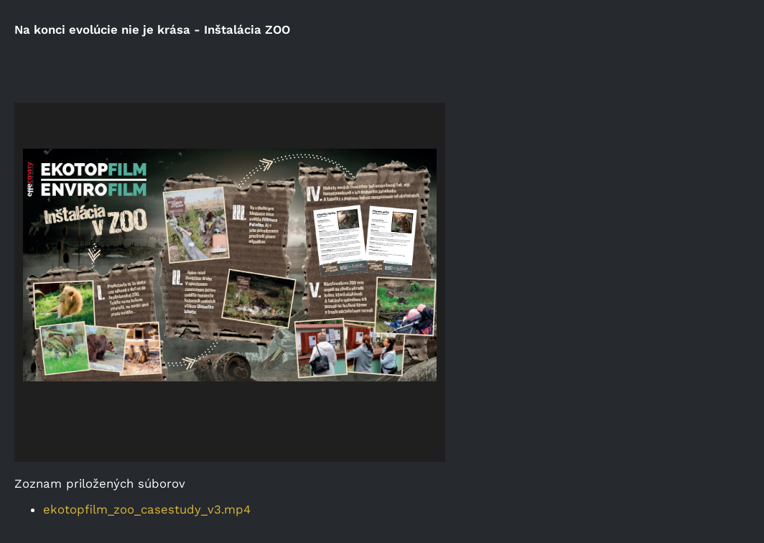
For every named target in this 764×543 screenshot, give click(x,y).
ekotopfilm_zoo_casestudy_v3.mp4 (147, 509)
